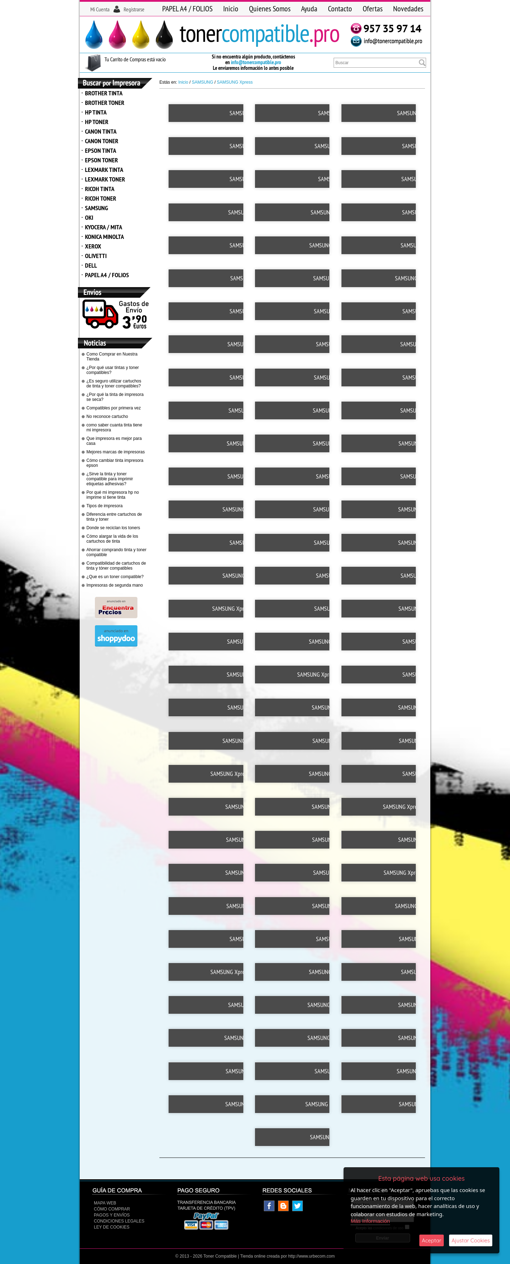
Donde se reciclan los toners (113, 527)
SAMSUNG (96, 208)
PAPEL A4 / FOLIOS (187, 8)
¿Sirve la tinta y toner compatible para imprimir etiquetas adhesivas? (109, 478)
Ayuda (309, 8)
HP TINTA (96, 112)
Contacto (340, 8)
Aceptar (431, 1240)
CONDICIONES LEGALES (119, 1219)
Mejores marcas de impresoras (115, 451)
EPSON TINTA (100, 150)
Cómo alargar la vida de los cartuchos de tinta (112, 539)
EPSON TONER (101, 160)
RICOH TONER (100, 198)
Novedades (408, 8)
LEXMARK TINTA (104, 170)
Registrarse (134, 9)
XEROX (93, 246)
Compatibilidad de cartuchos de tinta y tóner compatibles (116, 566)
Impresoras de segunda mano (114, 585)
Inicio (230, 8)
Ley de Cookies (111, 1225)
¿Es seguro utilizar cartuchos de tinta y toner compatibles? (113, 383)
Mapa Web (105, 1200)
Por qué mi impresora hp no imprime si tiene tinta (112, 495)
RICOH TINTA (99, 189)
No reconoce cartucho (107, 416)
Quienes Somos (269, 8)
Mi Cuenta (99, 9)
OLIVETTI (96, 256)
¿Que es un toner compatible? (114, 576)
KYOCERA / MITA (103, 227)
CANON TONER (101, 141)
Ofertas (372, 8)
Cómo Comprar (112, 1206)
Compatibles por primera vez (113, 408)
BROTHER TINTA (104, 93)
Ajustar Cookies (471, 1240)
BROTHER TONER (104, 103)
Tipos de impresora (104, 505)
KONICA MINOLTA (104, 237)
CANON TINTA (101, 131)
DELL (91, 265)
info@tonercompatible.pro (256, 62)
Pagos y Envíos (112, 1212)
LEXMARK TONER (105, 179)
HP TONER (96, 122)
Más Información (370, 1221)
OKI (89, 217)
